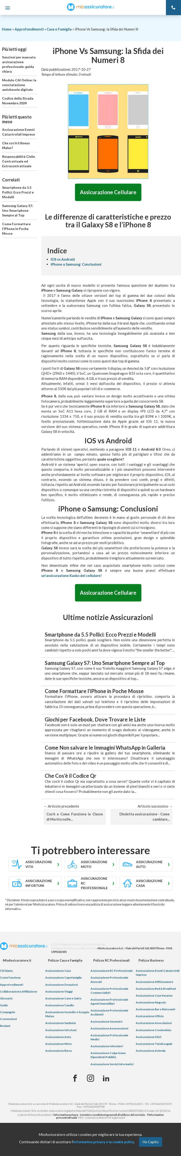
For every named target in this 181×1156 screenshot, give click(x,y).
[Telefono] (173, 7)
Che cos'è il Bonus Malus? (16, 145)
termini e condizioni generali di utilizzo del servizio (112, 1115)
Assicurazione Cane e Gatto (63, 998)
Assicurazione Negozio (151, 1002)
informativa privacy (65, 1115)
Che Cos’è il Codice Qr (70, 776)
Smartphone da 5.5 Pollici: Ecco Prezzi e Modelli (18, 192)
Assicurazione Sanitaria (60, 1023)
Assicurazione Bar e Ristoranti (155, 1009)
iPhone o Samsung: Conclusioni (76, 264)
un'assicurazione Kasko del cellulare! (71, 575)
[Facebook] (75, 1078)
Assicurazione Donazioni (61, 984)
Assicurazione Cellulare (108, 192)
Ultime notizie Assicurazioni (108, 617)
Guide (4, 1005)
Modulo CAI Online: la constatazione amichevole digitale (19, 85)
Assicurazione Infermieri (106, 1046)
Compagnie (7, 1012)
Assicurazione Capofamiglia (63, 978)
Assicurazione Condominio (153, 1030)
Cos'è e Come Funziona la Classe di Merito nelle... (74, 816)
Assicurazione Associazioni (154, 1023)
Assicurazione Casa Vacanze (154, 995)
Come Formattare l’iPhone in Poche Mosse (16, 228)
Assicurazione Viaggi (59, 991)
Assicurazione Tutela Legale (154, 1044)
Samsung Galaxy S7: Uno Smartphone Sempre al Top (17, 210)
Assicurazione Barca (58, 1050)
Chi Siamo (6, 971)
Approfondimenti (29, 29)
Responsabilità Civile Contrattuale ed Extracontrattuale (18, 161)
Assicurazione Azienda (150, 1050)
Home (7, 29)
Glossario (6, 998)
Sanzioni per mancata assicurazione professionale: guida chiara (19, 64)
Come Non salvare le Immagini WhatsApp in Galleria (105, 748)
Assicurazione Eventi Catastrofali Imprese (18, 131)
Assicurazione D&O (148, 1037)
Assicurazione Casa (58, 971)
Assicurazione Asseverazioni (109, 1028)
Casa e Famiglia (59, 29)
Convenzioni (8, 1019)
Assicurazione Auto (58, 1037)
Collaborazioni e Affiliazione (18, 991)
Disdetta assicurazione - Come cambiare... (144, 816)
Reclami (5, 1026)
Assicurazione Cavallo (59, 1005)
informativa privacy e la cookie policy (103, 1142)
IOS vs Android (63, 259)
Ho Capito (151, 1142)
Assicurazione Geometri (106, 1021)
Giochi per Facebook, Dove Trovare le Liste (95, 719)
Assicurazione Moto (58, 1044)
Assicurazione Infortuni (60, 1030)
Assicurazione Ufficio (150, 1016)
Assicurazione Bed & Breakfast (156, 988)
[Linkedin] (106, 1078)
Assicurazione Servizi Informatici (111, 1064)
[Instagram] (90, 1078)
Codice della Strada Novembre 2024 (17, 100)
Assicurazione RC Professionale (111, 971)
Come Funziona (10, 978)
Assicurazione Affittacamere (154, 982)
